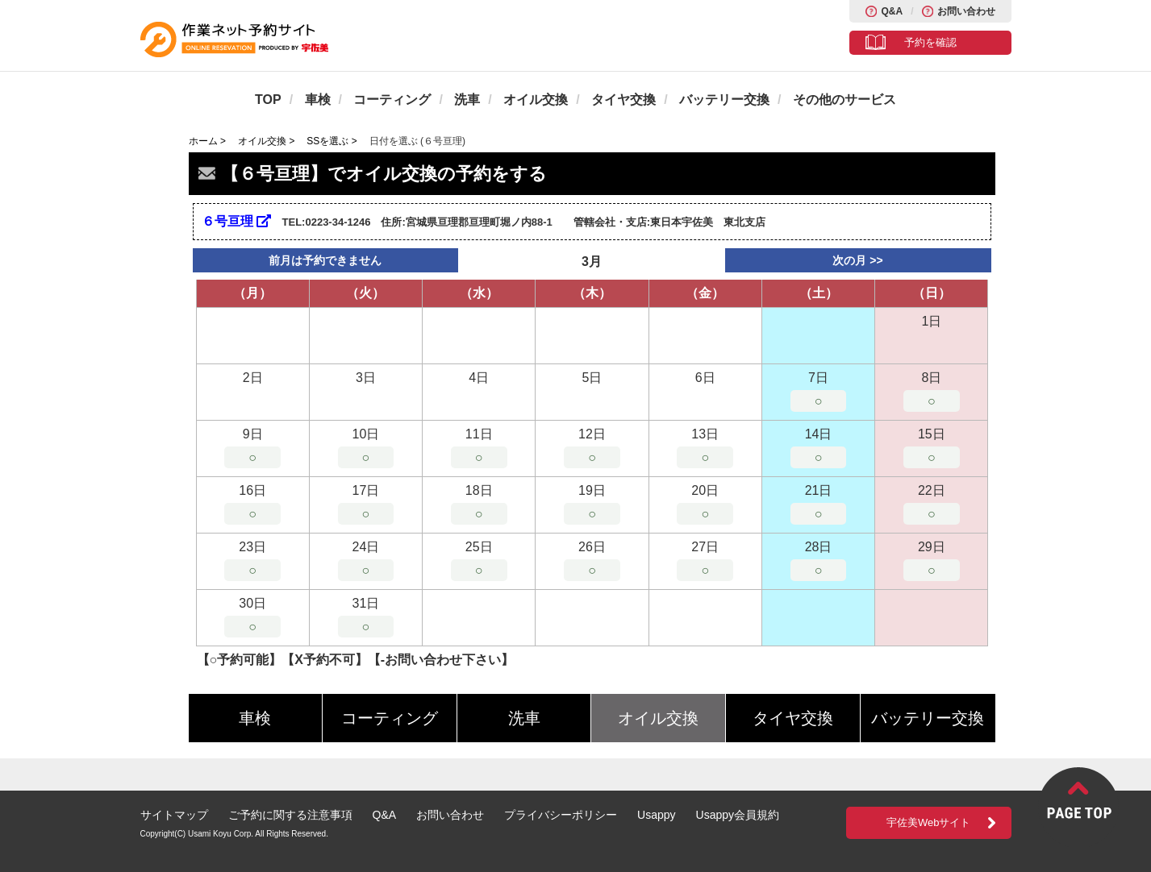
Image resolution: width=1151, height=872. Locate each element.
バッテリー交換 (724, 99)
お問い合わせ (966, 11)
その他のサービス (844, 99)
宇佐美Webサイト (928, 822)
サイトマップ (174, 814)
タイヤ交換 (623, 99)
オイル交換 (535, 99)
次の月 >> (857, 260)
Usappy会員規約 (737, 814)
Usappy (656, 814)
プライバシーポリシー (560, 814)
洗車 (467, 99)
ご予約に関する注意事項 (290, 814)
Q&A (892, 11)
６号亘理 (236, 221)
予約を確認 (930, 42)
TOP (268, 99)
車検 (318, 99)
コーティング (392, 99)
